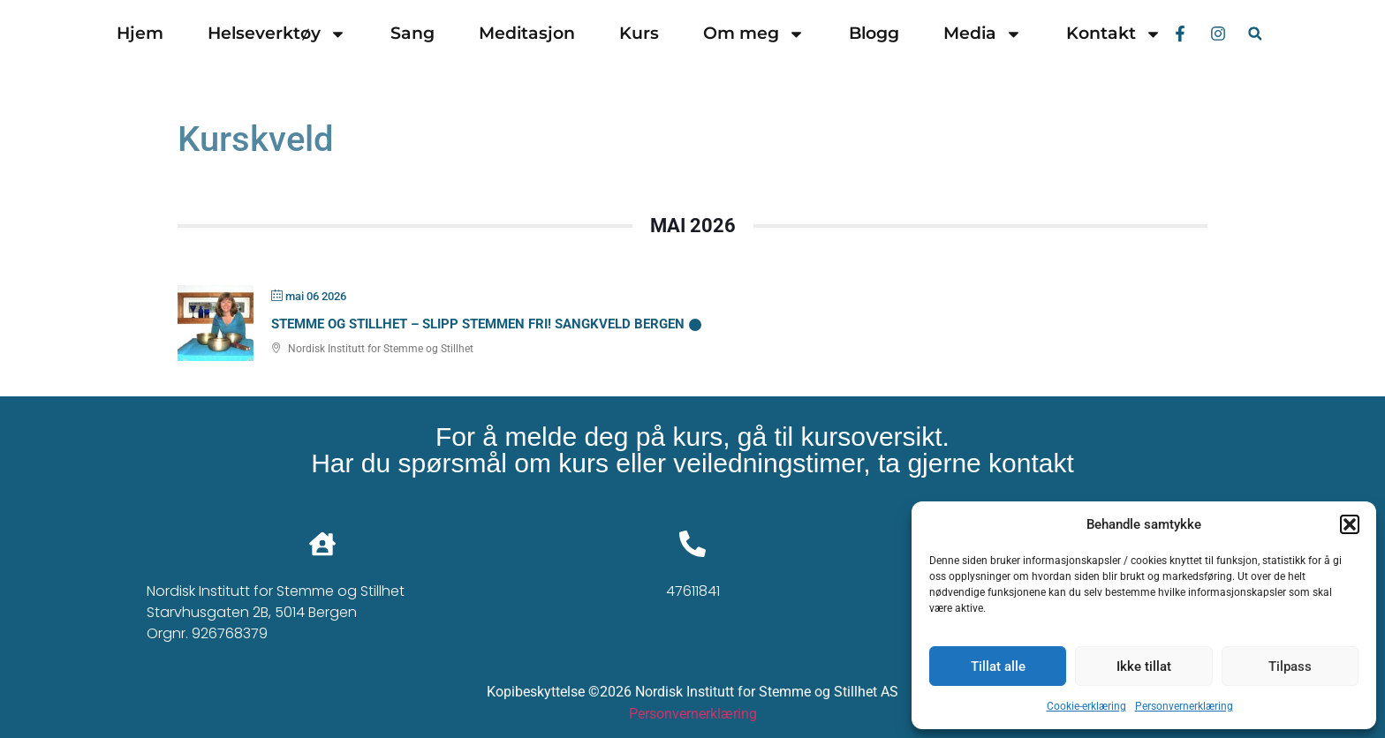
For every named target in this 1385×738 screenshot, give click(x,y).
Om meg (754, 34)
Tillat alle (998, 666)
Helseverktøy (277, 34)
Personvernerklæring (1184, 706)
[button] (1350, 524)
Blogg (874, 33)
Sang (412, 33)
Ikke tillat (1143, 666)
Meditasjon (527, 33)
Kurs (639, 33)
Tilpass (1290, 666)
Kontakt (1114, 34)
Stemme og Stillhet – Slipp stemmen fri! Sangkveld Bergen (478, 324)
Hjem (140, 33)
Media (982, 34)
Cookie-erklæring (1086, 706)
